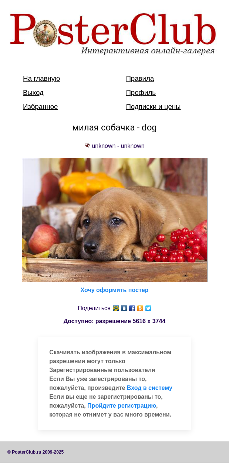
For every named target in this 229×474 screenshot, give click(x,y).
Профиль (141, 92)
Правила (140, 78)
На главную (41, 78)
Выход (33, 92)
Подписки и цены (153, 106)
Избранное (40, 106)
